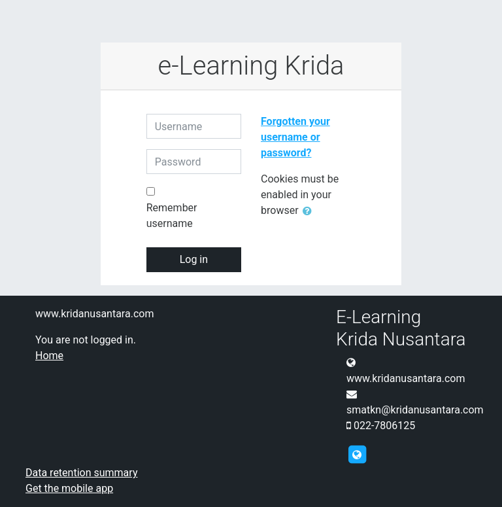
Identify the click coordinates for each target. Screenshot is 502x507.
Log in (194, 259)
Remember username (171, 215)
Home (49, 355)
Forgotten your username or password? (295, 137)
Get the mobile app (69, 488)
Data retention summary (81, 472)
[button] (309, 211)
